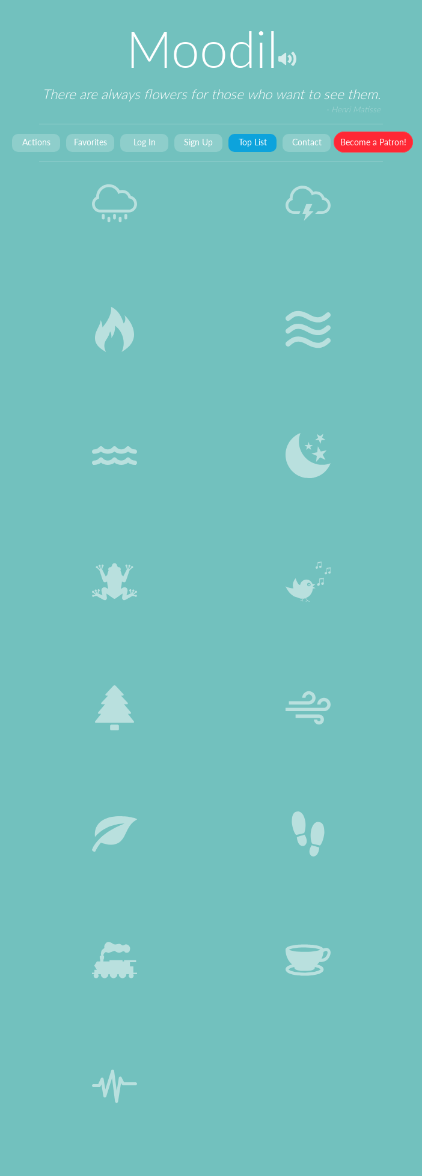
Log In (144, 142)
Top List (253, 142)
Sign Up (198, 142)
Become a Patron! (373, 142)
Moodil (202, 48)
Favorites (90, 142)
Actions (36, 142)
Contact (307, 142)
